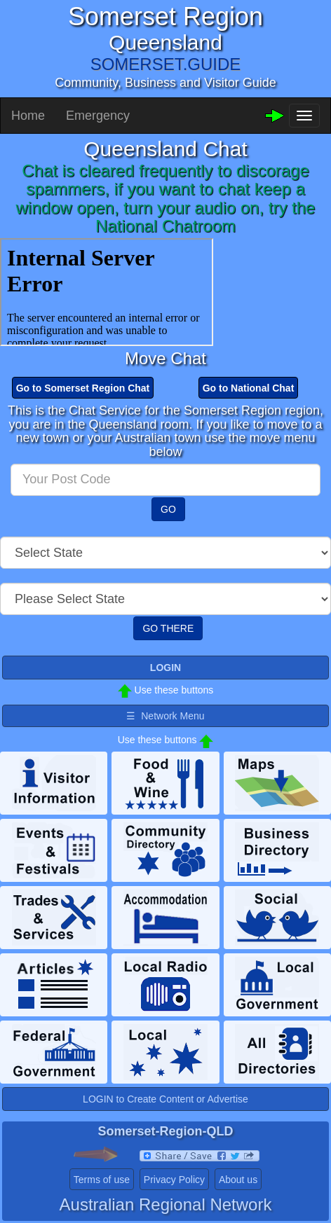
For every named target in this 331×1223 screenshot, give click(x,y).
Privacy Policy (174, 1179)
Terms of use (102, 1179)
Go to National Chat (249, 388)
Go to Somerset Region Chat (83, 388)
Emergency (98, 116)
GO (168, 509)
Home (28, 116)
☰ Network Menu (165, 715)
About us (238, 1179)
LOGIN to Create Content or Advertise (165, 1099)
